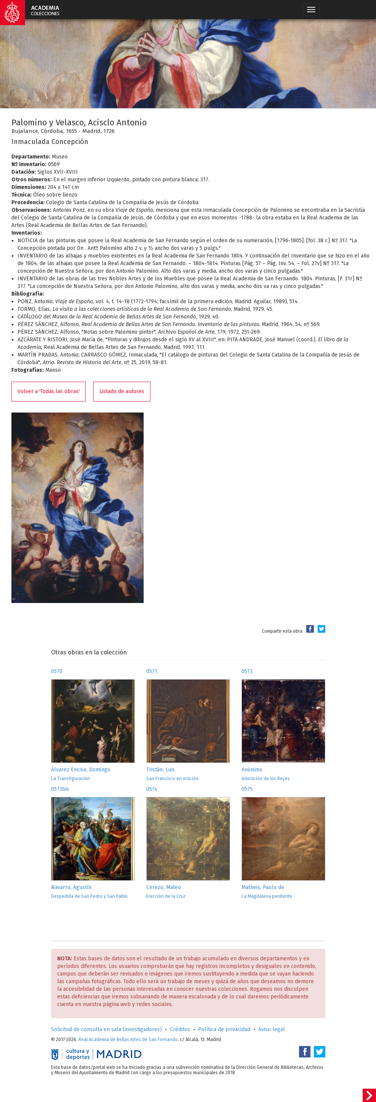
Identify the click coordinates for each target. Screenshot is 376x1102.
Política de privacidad (224, 1029)
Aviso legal (271, 1029)
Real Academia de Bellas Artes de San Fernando (128, 1039)
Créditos (180, 1029)
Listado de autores (121, 391)
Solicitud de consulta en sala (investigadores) (106, 1029)
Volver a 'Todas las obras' (49, 391)
